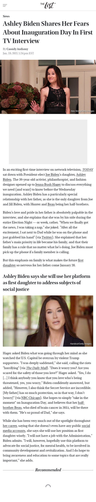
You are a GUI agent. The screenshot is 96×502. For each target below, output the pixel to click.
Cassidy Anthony (17, 49)
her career (10, 426)
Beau (51, 204)
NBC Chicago (30, 398)
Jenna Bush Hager (48, 184)
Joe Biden (52, 175)
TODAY (87, 170)
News (6, 16)
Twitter (47, 237)
